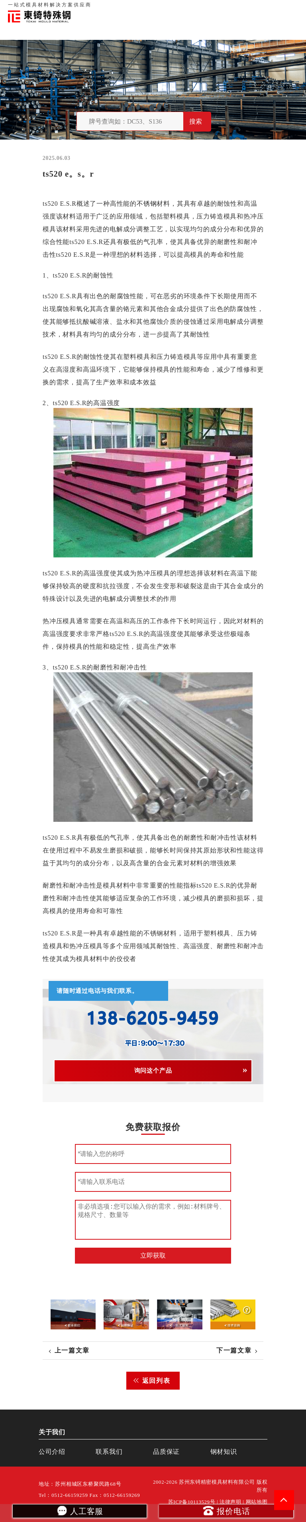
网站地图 (257, 1502)
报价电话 (226, 1510)
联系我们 (235, 8)
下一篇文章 (233, 1350)
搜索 (195, 121)
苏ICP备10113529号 (192, 1502)
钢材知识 (289, 8)
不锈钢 (147, 203)
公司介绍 (52, 1451)
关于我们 (185, 8)
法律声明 (230, 1502)
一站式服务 (262, 8)
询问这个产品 (153, 1070)
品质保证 (210, 8)
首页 (166, 8)
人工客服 (79, 1510)
